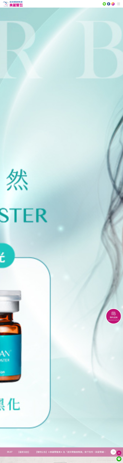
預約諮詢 (113, 316)
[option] (61, 227)
